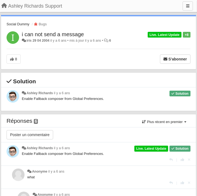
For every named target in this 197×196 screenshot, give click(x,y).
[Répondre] (171, 160)
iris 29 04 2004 (37, 40)
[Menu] (188, 6)
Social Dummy (18, 24)
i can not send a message (53, 34)
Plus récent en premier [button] (164, 122)
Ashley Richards (39, 93)
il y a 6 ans (62, 93)
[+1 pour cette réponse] (182, 160)
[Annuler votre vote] (189, 160)
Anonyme (39, 171)
